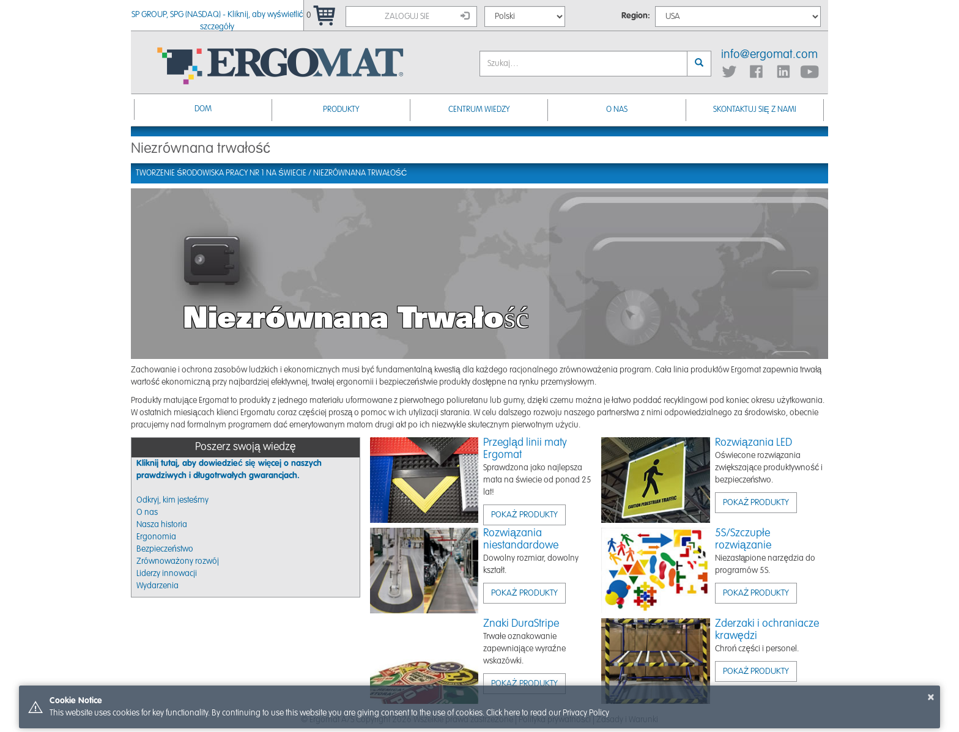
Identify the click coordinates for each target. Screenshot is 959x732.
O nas (617, 110)
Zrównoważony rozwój (177, 561)
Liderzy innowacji (166, 573)
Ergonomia (156, 537)
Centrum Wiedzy (478, 110)
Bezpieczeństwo (164, 549)
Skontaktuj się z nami (754, 110)
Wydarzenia (157, 586)
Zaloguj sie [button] (427, 16)
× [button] (931, 697)
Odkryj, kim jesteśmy (172, 500)
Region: (635, 16)
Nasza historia (161, 524)
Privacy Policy (586, 713)
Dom (203, 109)
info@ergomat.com (769, 55)
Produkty (341, 110)
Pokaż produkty (524, 515)
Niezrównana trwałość (360, 173)
